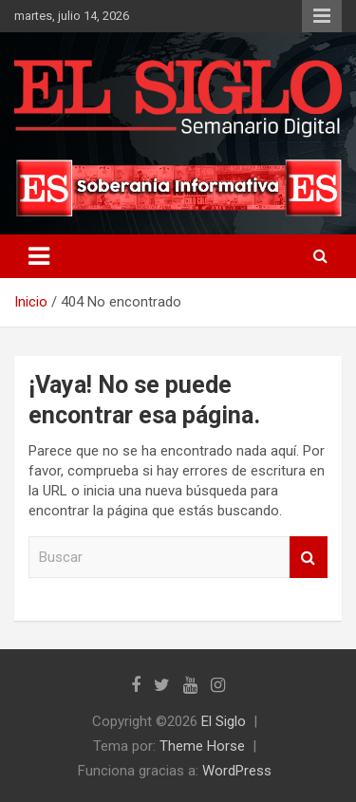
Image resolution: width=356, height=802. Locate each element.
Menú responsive (322, 16)
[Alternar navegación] (39, 256)
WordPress (237, 770)
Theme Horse (202, 746)
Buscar (309, 557)
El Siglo (223, 721)
